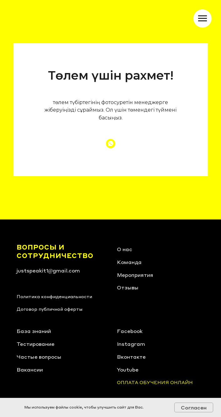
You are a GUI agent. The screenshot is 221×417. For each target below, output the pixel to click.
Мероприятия (135, 275)
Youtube (128, 369)
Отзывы (128, 287)
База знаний (34, 331)
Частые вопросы (39, 356)
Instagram (131, 343)
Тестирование (36, 343)
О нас (124, 249)
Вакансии (30, 369)
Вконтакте (131, 356)
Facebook (130, 331)
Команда (129, 262)
